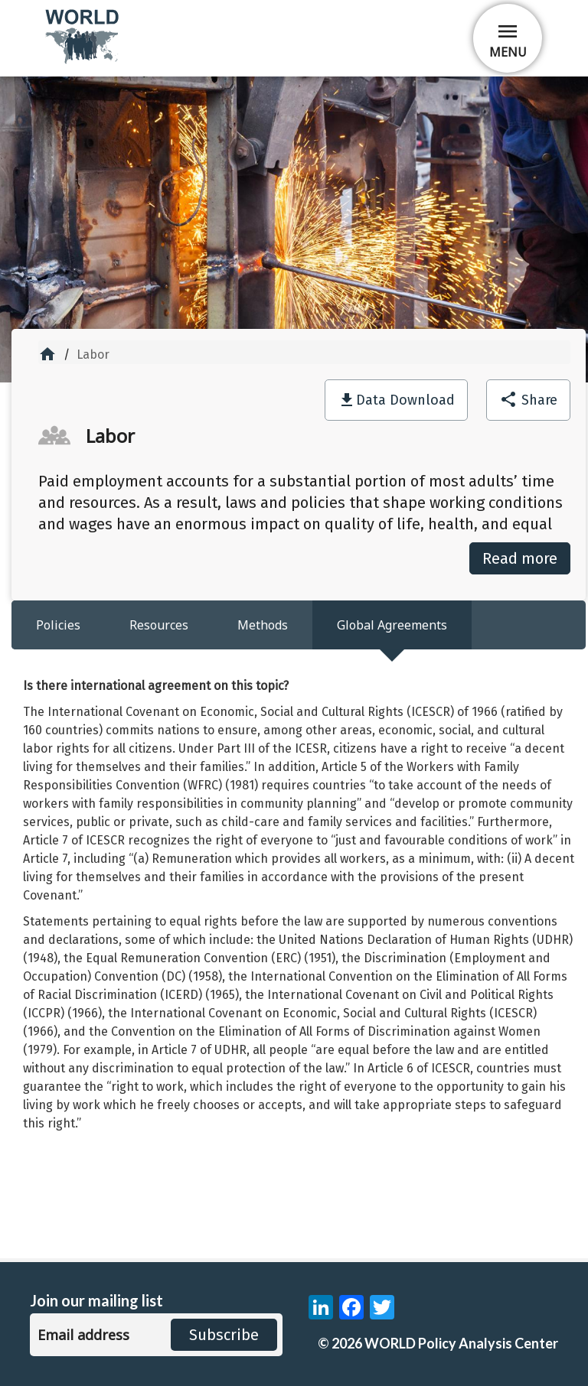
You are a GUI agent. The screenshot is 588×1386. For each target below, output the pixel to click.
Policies (58, 625)
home (47, 354)
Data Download (405, 400)
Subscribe (224, 1335)
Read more (519, 558)
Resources (158, 625)
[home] (83, 61)
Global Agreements (392, 625)
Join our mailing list (96, 1301)
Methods (262, 625)
